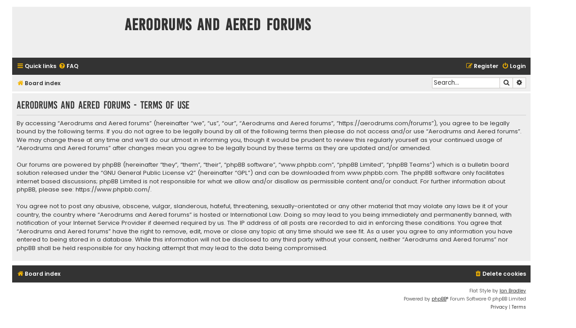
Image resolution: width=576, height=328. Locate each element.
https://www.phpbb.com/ (113, 190)
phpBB (439, 299)
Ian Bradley (513, 290)
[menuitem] (68, 66)
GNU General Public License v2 (148, 173)
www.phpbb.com (372, 173)
